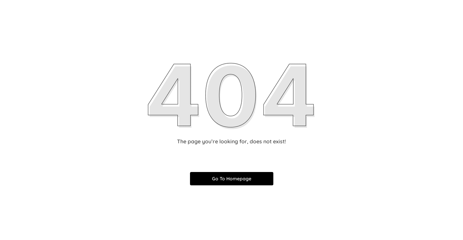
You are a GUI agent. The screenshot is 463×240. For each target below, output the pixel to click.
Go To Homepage (231, 179)
